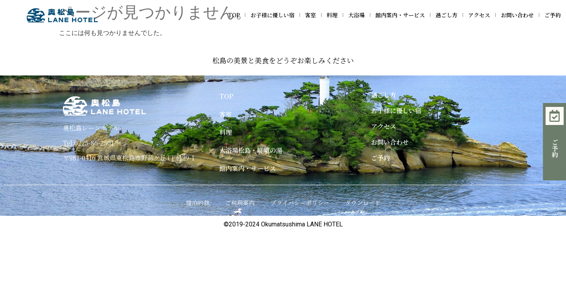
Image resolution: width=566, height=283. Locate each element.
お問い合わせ (517, 15)
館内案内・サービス (400, 15)
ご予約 (552, 15)
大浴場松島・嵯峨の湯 (250, 150)
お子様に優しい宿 (272, 15)
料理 (332, 15)
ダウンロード (362, 202)
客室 (310, 15)
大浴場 (356, 15)
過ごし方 (447, 15)
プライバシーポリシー (299, 202)
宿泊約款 (197, 202)
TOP (234, 15)
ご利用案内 (240, 202)
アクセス (479, 15)
